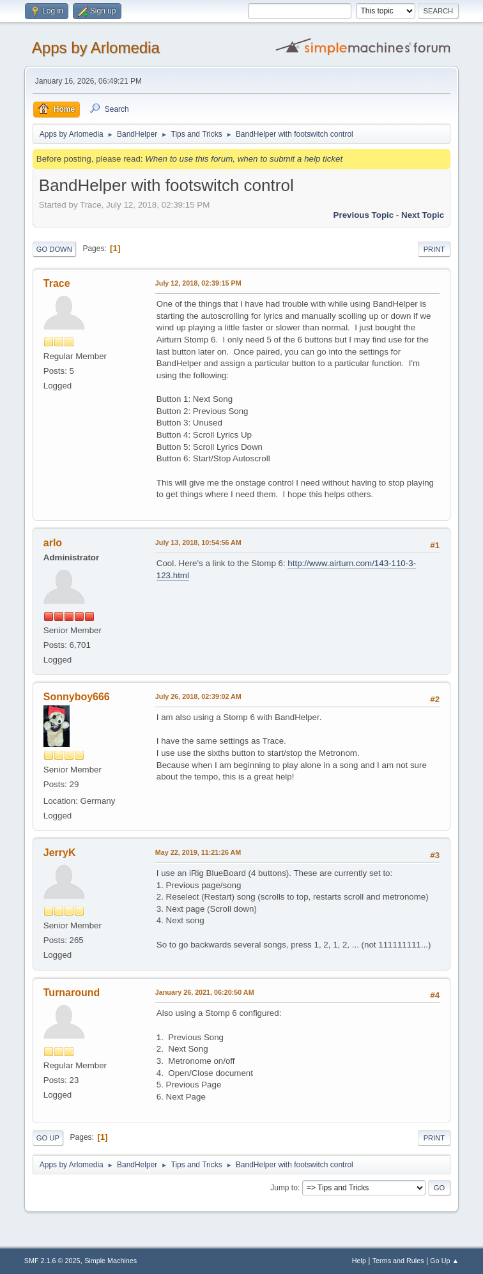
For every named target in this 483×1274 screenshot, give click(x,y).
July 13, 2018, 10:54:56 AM (198, 542)
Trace (56, 283)
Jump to (284, 1187)
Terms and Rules (398, 1260)
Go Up (47, 1138)
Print (434, 249)
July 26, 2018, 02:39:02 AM (198, 696)
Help (359, 1260)
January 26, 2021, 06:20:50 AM (204, 992)
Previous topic (364, 215)
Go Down (54, 249)
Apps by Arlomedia (96, 47)
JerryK (59, 852)
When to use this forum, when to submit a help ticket (243, 159)
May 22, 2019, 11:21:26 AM (198, 852)
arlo (52, 542)
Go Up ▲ (444, 1260)
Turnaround (71, 992)
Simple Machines (110, 1260)
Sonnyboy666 (76, 696)
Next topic (422, 215)
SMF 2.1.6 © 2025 (52, 1260)
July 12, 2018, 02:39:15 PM (198, 283)
